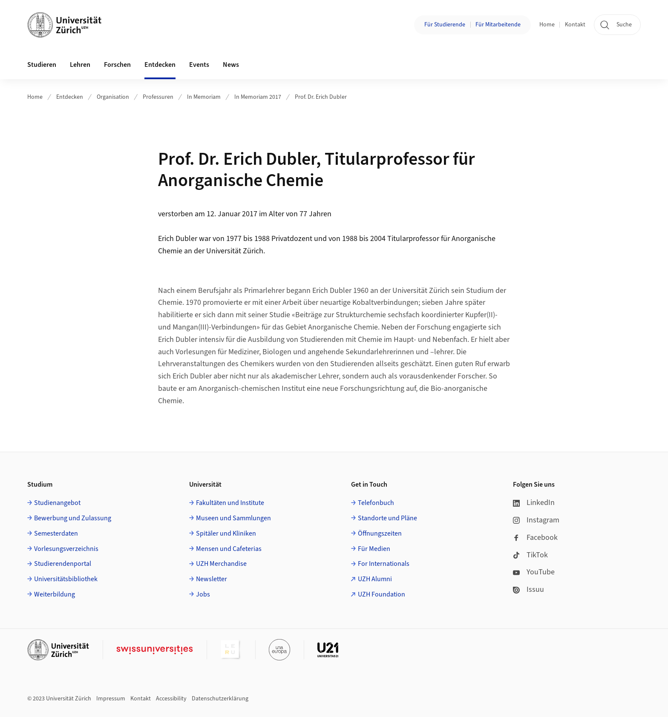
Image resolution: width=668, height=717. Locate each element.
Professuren (158, 97)
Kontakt (575, 24)
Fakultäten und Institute (230, 503)
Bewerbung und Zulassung (72, 518)
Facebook (535, 537)
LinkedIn (534, 502)
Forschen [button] (117, 64)
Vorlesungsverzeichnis (66, 549)
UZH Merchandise (221, 563)
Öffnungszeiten (380, 533)
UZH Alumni (375, 579)
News (231, 64)
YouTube (534, 572)
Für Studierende (444, 24)
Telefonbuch (376, 503)
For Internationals (383, 563)
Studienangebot (57, 503)
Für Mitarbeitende (498, 24)
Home (547, 24)
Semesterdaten (56, 533)
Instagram (536, 520)
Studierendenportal (62, 563)
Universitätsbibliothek (66, 579)
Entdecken (69, 97)
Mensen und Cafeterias (229, 549)
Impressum (110, 698)
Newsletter (211, 579)
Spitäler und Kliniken (226, 533)
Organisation (113, 97)
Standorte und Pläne (387, 518)
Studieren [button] (41, 64)
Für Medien (374, 549)
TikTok (530, 555)
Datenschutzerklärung (220, 698)
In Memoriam (204, 97)
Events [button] (199, 64)
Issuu (528, 589)
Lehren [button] (80, 64)
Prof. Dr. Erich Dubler (321, 97)
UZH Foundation (381, 594)
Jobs (203, 594)
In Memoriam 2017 (257, 97)
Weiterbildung (54, 594)
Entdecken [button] (160, 64)
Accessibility (171, 698)
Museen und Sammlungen (233, 518)
